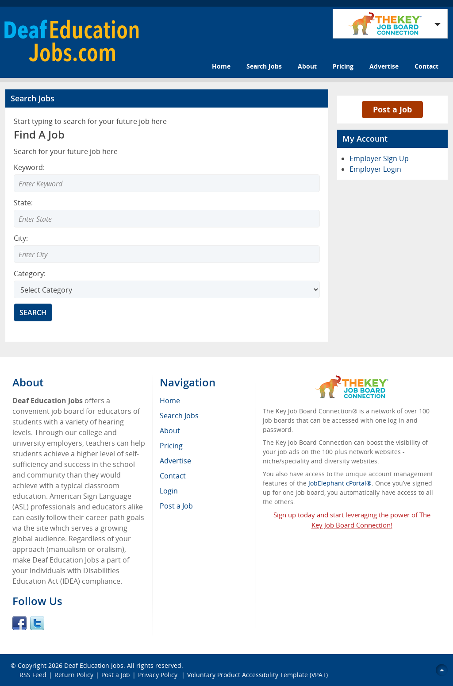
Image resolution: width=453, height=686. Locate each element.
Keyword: (29, 167)
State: (23, 203)
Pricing (343, 66)
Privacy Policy (158, 675)
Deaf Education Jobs (93, 665)
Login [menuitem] (169, 491)
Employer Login (375, 169)
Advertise (384, 66)
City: (21, 238)
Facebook (19, 623)
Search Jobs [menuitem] (179, 415)
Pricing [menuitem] (171, 446)
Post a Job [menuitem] (176, 506)
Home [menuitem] (170, 400)
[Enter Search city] (167, 254)
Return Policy (73, 675)
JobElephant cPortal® (340, 483)
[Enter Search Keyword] (167, 183)
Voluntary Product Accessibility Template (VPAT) (257, 675)
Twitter (37, 623)
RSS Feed (32, 675)
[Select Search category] (167, 289)
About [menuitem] (170, 430)
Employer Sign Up (379, 158)
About (307, 66)
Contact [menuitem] (173, 476)
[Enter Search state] (167, 218)
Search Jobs (264, 66)
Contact (426, 66)
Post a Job (392, 109)
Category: (30, 273)
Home (221, 66)
